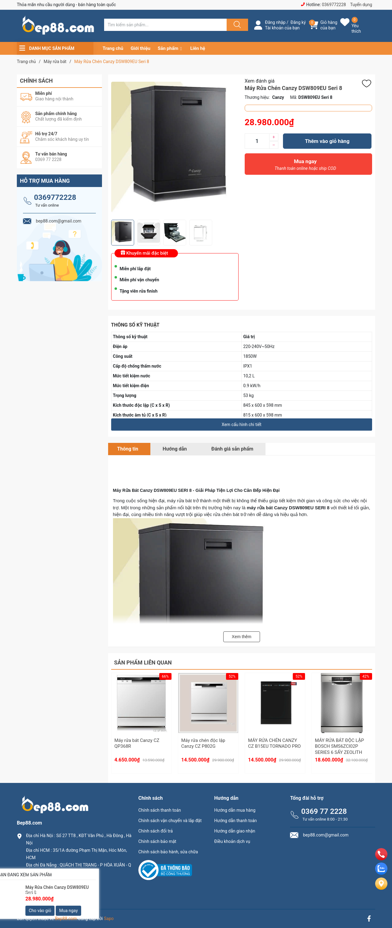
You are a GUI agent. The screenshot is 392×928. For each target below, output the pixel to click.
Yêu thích (356, 28)
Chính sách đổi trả (155, 831)
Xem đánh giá (260, 81)
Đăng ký (298, 22)
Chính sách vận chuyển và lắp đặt (170, 820)
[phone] (381, 859)
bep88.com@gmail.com (52, 893)
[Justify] (236, 25)
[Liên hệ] (381, 889)
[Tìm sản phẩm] (165, 25)
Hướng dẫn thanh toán (235, 820)
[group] (175, 147)
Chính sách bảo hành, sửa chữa (168, 851)
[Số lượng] (257, 141)
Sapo (109, 918)
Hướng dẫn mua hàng (234, 810)
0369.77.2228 (41, 882)
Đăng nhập (275, 22)
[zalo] (381, 873)
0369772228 (334, 4)
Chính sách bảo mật (157, 841)
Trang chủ (113, 48)
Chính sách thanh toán (159, 810)
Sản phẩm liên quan (143, 662)
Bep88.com (66, 918)
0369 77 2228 (324, 811)
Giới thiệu (140, 48)
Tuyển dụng (361, 4)
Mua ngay (305, 166)
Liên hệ (197, 48)
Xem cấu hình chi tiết (242, 424)
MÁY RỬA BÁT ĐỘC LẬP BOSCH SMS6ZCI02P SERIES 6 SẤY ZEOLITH (339, 746)
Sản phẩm (168, 48)
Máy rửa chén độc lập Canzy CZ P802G (203, 743)
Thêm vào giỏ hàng (327, 141)
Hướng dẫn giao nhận (234, 831)
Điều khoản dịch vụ (232, 841)
